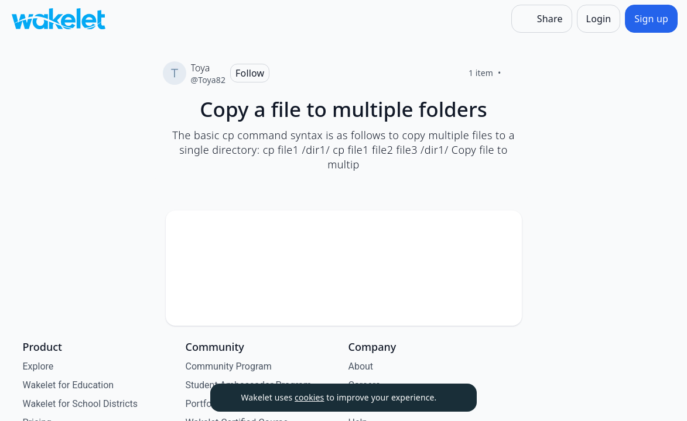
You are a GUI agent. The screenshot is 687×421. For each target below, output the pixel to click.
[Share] (541, 19)
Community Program (229, 366)
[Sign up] (651, 19)
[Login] (599, 19)
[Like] (515, 73)
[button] (503, 230)
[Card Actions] (503, 229)
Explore (38, 366)
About (361, 366)
